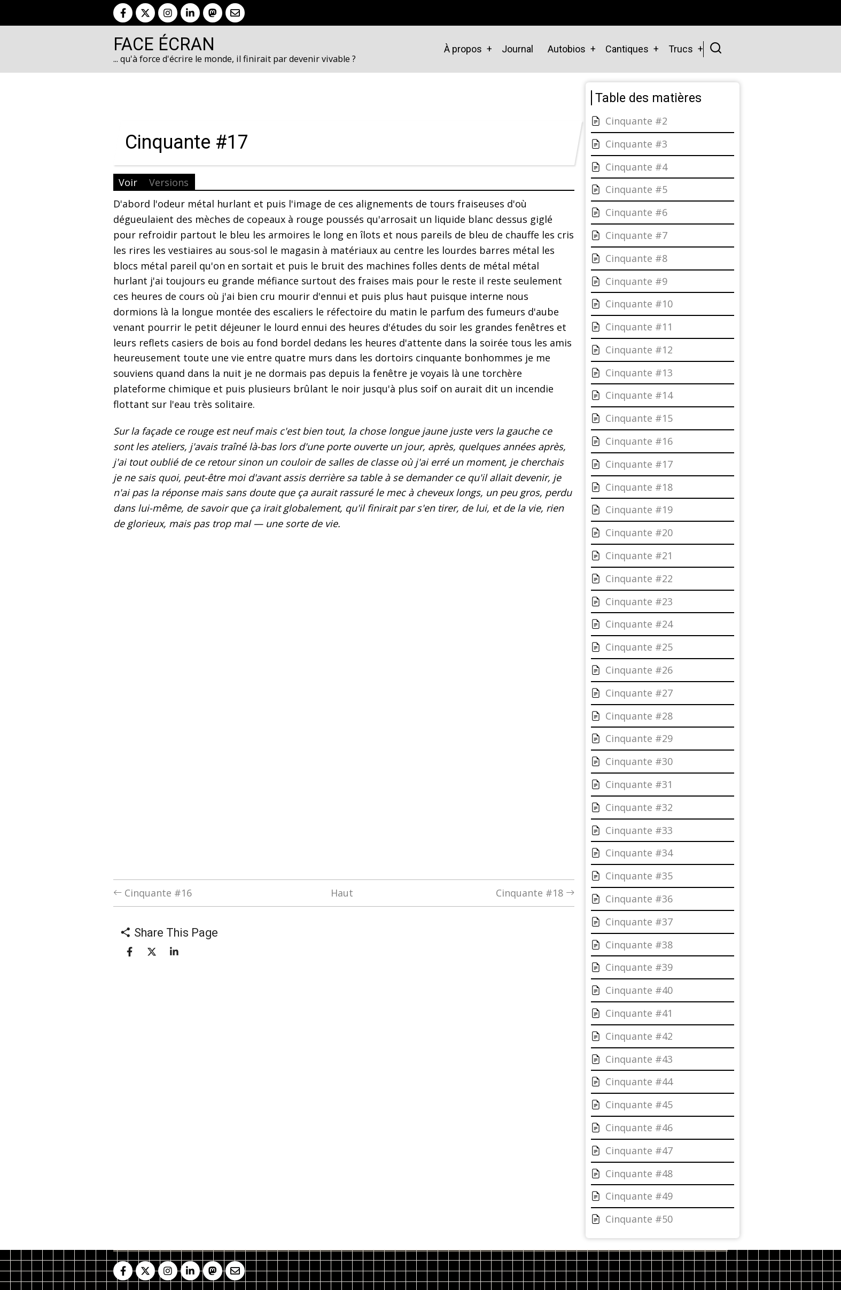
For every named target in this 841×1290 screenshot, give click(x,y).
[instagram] (167, 12)
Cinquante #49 (639, 1195)
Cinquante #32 (639, 807)
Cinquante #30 (639, 761)
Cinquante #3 (636, 143)
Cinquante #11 (639, 326)
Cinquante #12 (639, 349)
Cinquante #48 (639, 1173)
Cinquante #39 (639, 967)
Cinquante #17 (639, 464)
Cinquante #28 (639, 715)
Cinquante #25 (639, 646)
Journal (517, 49)
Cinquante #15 (639, 418)
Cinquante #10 (639, 303)
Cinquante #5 (636, 189)
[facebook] (123, 12)
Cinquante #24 (639, 623)
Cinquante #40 (639, 990)
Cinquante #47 (639, 1150)
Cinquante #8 (636, 258)
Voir (128, 182)
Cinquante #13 (639, 372)
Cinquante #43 (639, 1059)
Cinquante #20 (639, 532)
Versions (169, 182)
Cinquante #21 (639, 555)
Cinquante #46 (639, 1127)
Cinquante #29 (639, 738)
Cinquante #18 (535, 892)
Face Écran (164, 44)
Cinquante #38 (639, 944)
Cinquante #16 (152, 892)
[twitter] (145, 12)
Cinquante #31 (639, 784)
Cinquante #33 (639, 830)
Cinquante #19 (639, 509)
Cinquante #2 (636, 120)
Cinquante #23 (639, 601)
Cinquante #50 (639, 1218)
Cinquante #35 (639, 875)
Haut (342, 892)
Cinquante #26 (639, 669)
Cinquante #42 (639, 1036)
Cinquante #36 (639, 898)
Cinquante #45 (639, 1104)
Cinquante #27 (639, 692)
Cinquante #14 (639, 395)
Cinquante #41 (639, 1013)
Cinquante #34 (639, 852)
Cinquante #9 (636, 281)
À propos (463, 49)
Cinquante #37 (639, 921)
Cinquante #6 (636, 212)
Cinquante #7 (636, 235)
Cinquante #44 (639, 1081)
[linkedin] (190, 12)
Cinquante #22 (639, 578)
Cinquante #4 (636, 166)
